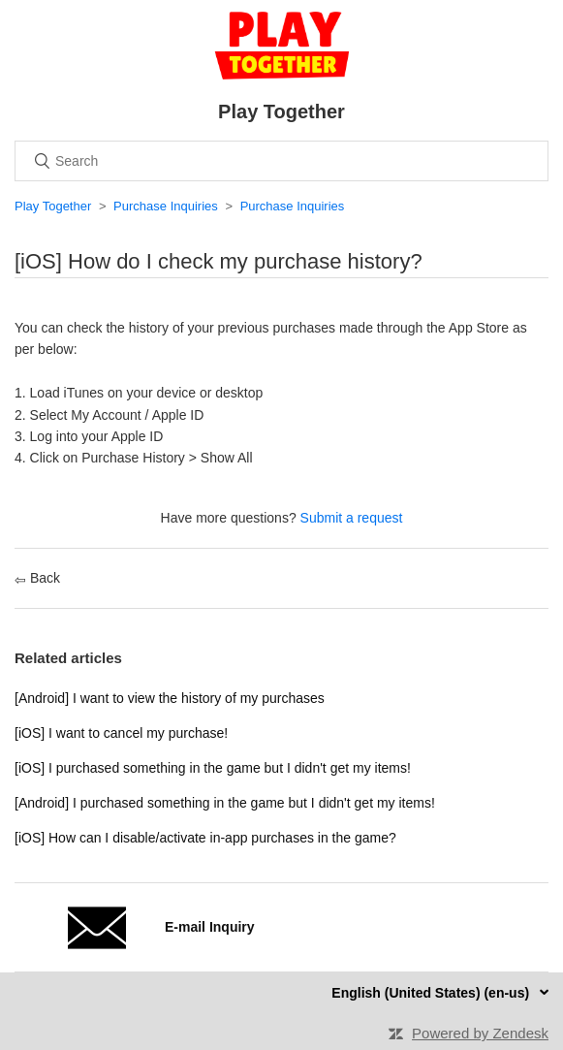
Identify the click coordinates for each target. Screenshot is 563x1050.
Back (37, 578)
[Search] (281, 161)
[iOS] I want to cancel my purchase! (121, 733)
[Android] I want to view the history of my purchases (170, 698)
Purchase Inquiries (165, 206)
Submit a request (351, 517)
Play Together (53, 206)
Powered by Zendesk (480, 1033)
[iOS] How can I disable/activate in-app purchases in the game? (205, 837)
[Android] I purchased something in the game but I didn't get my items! (225, 803)
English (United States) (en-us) (432, 993)
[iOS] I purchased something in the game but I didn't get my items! (213, 768)
